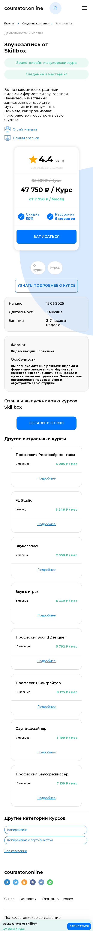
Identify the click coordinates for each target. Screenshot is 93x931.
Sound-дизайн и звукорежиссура (46, 63)
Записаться (47, 237)
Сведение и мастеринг (46, 74)
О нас (9, 899)
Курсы (55, 268)
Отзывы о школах (57, 899)
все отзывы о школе (46, 167)
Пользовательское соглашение (32, 918)
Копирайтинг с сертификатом (30, 840)
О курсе (38, 268)
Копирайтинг (17, 830)
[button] (56, 8)
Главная (9, 23)
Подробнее (46, 478)
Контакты (28, 899)
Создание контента (35, 23)
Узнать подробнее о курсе (46, 285)
